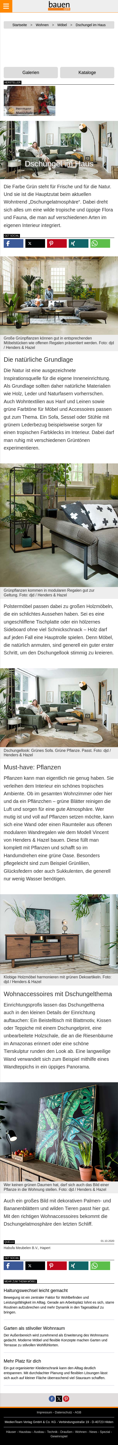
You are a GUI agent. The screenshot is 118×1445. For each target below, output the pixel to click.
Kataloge (87, 72)
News (93, 1432)
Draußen (66, 1432)
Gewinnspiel (59, 1436)
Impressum (44, 1412)
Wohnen (81, 1432)
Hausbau (25, 1432)
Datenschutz (63, 1412)
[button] (13, 243)
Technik (52, 1432)
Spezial (105, 1432)
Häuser (11, 1432)
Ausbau (39, 1432)
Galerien (30, 72)
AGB (78, 1412)
